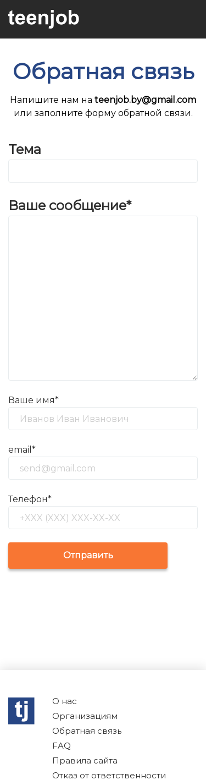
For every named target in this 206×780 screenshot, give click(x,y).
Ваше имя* (33, 400)
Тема (24, 149)
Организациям (85, 716)
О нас (64, 701)
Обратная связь (86, 731)
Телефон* (30, 499)
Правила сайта (85, 760)
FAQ (61, 745)
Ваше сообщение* (69, 205)
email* (22, 449)
